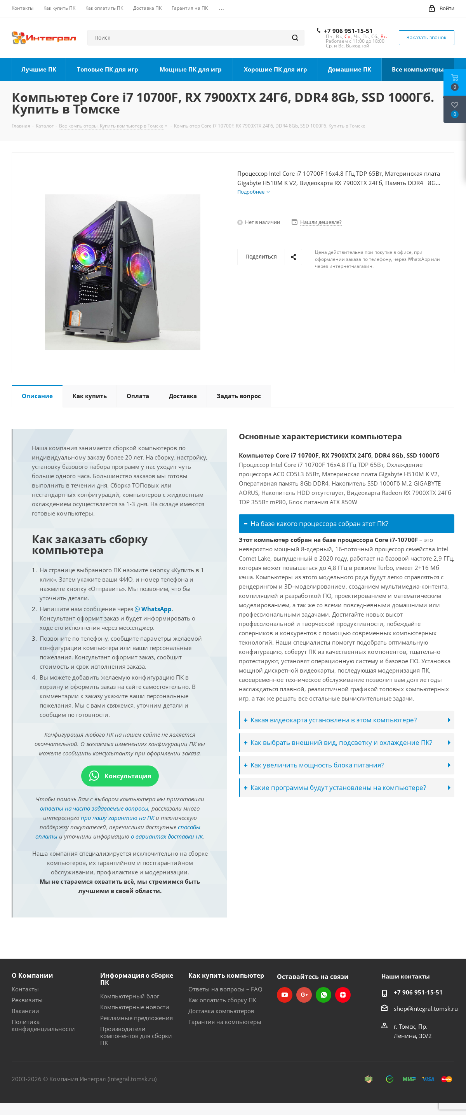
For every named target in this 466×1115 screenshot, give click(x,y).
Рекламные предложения (136, 1018)
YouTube (284, 995)
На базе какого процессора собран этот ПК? (316, 523)
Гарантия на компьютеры (224, 1022)
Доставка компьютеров (221, 1011)
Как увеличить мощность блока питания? (314, 764)
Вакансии (25, 1011)
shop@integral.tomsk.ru (426, 1008)
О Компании (32, 975)
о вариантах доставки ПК (167, 836)
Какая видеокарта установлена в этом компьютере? (330, 719)
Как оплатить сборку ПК (222, 1000)
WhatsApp (153, 609)
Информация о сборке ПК (136, 979)
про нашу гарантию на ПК (117, 817)
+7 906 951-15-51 (348, 30)
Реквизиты (27, 1000)
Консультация (120, 776)
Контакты (25, 989)
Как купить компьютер (226, 975)
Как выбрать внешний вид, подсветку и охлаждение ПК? (338, 742)
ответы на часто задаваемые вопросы (94, 808)
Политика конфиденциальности (43, 1025)
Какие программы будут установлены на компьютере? (335, 787)
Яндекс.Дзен (343, 995)
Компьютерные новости (134, 1007)
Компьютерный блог (129, 996)
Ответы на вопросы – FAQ (225, 989)
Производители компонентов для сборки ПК (136, 1036)
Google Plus (304, 995)
